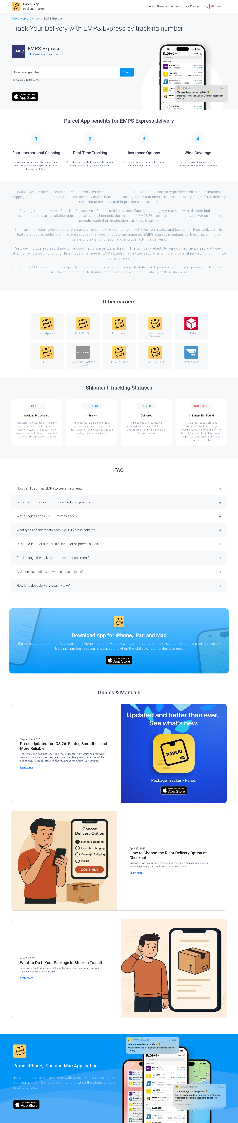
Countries (175, 6)
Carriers (162, 6)
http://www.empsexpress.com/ (45, 54)
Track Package (191, 6)
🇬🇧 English (217, 6)
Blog (205, 6)
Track (127, 72)
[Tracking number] (66, 72)
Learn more (26, 767)
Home (150, 6)
